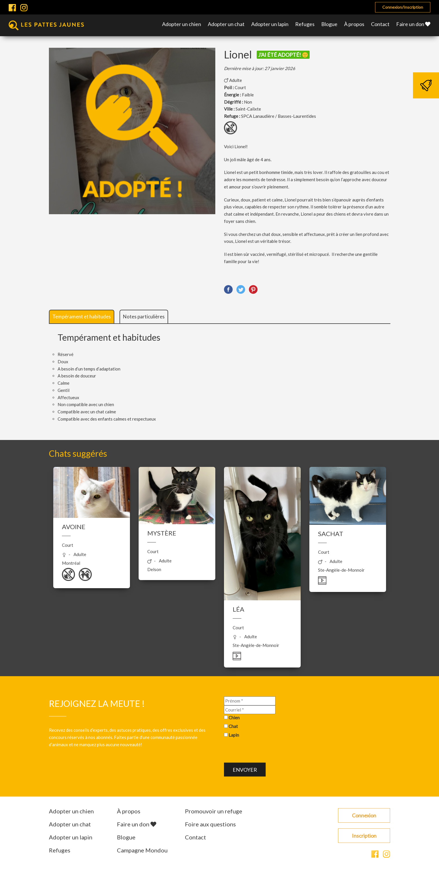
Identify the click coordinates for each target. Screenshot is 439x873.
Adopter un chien (181, 24)
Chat (233, 726)
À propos (354, 24)
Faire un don (413, 24)
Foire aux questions (210, 824)
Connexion (364, 815)
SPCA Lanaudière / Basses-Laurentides (278, 116)
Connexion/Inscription (402, 7)
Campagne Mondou (142, 850)
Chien (234, 717)
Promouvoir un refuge (213, 811)
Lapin (234, 735)
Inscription (364, 835)
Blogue (329, 24)
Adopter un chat (226, 24)
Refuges (305, 24)
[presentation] (268, 751)
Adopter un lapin (270, 24)
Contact (380, 24)
